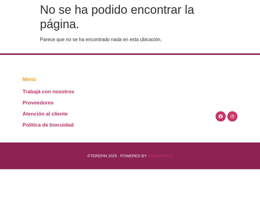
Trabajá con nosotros (48, 91)
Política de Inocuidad (48, 125)
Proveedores (38, 103)
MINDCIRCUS (160, 156)
